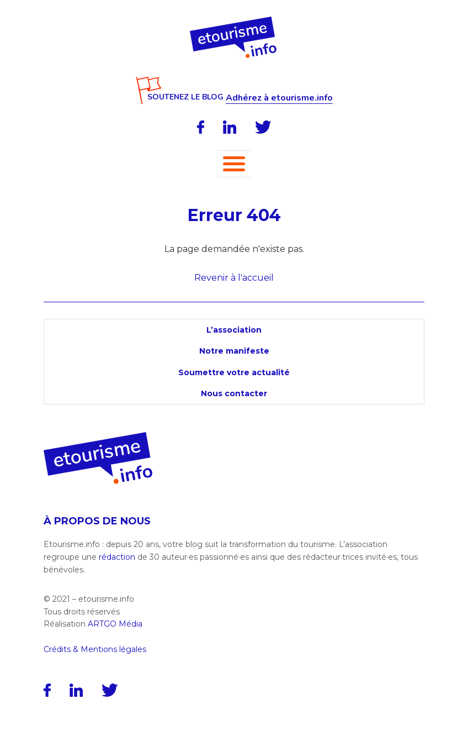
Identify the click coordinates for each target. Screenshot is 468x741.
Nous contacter (234, 393)
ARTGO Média (115, 624)
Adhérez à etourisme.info (279, 98)
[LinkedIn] (229, 127)
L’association (234, 330)
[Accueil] (234, 20)
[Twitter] (263, 127)
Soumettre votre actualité (234, 372)
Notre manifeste (234, 351)
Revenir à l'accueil (234, 277)
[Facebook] (200, 127)
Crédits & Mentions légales (95, 649)
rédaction (117, 557)
